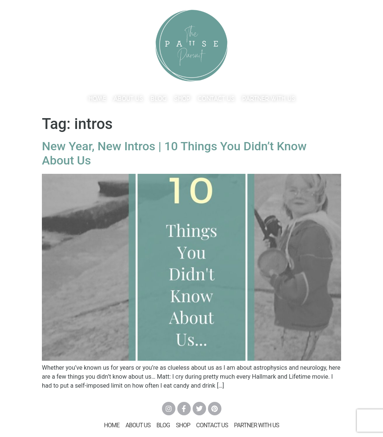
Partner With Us (268, 98)
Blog (158, 98)
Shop (182, 98)
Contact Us (216, 98)
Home (97, 98)
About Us (128, 98)
